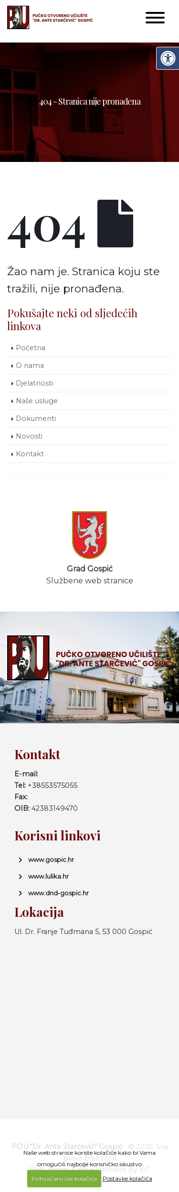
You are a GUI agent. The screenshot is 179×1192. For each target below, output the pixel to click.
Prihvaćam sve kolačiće (64, 1178)
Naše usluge (37, 401)
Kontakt (30, 454)
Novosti (29, 436)
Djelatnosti (34, 383)
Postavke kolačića (127, 1178)
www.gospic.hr (51, 859)
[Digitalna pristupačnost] (167, 58)
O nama (30, 365)
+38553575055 (52, 785)
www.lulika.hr (48, 876)
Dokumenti (36, 418)
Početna (30, 348)
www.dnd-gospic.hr (58, 893)
